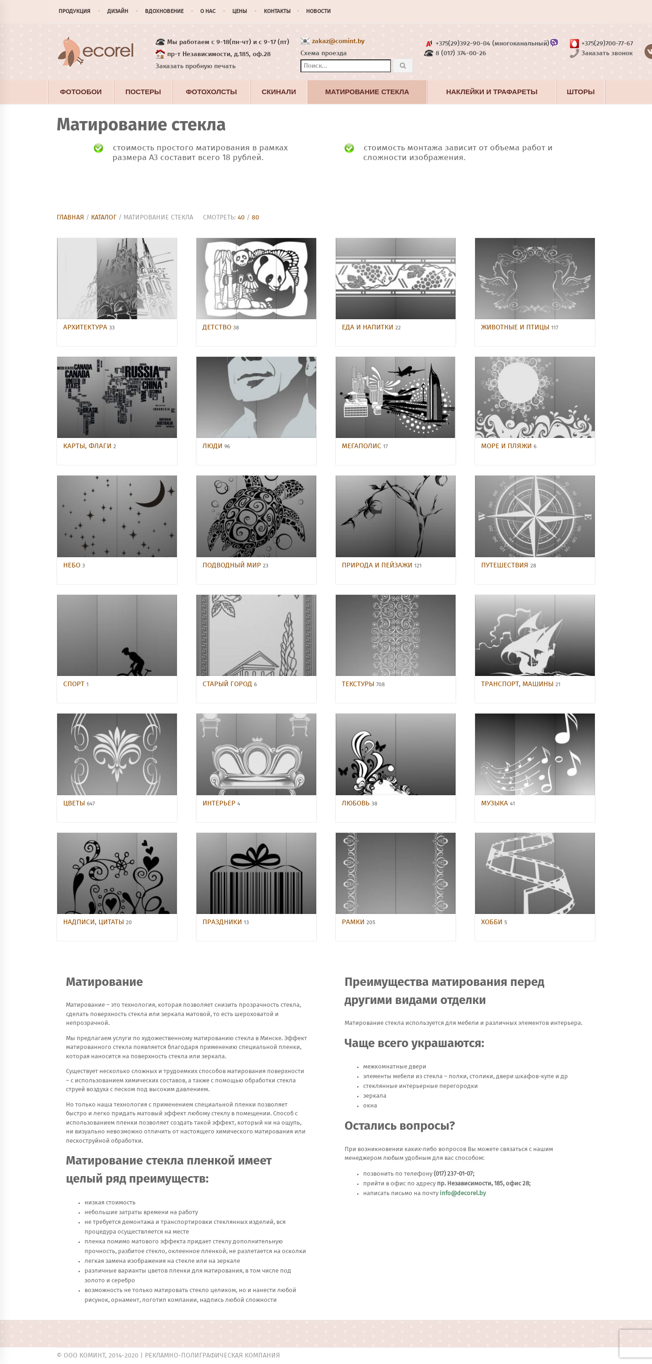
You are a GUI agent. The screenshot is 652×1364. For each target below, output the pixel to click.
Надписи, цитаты (94, 922)
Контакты (277, 11)
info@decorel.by (463, 1193)
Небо (72, 565)
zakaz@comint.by (338, 41)
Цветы (75, 803)
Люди (213, 446)
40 (241, 217)
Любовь (357, 803)
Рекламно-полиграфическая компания (212, 1355)
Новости (318, 11)
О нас (207, 11)
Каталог (104, 217)
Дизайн (117, 11)
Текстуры (359, 684)
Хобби (492, 922)
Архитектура (86, 327)
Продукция (75, 11)
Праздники (223, 922)
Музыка (495, 803)
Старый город (228, 684)
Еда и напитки (368, 327)
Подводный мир (232, 565)
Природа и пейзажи (378, 565)
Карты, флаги (88, 446)
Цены (239, 11)
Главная (70, 217)
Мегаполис (362, 446)
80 (255, 217)
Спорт (74, 684)
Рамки (354, 922)
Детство (217, 327)
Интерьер (219, 803)
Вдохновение (164, 11)
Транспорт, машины (518, 684)
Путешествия (505, 565)
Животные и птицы (516, 327)
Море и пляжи (507, 446)
